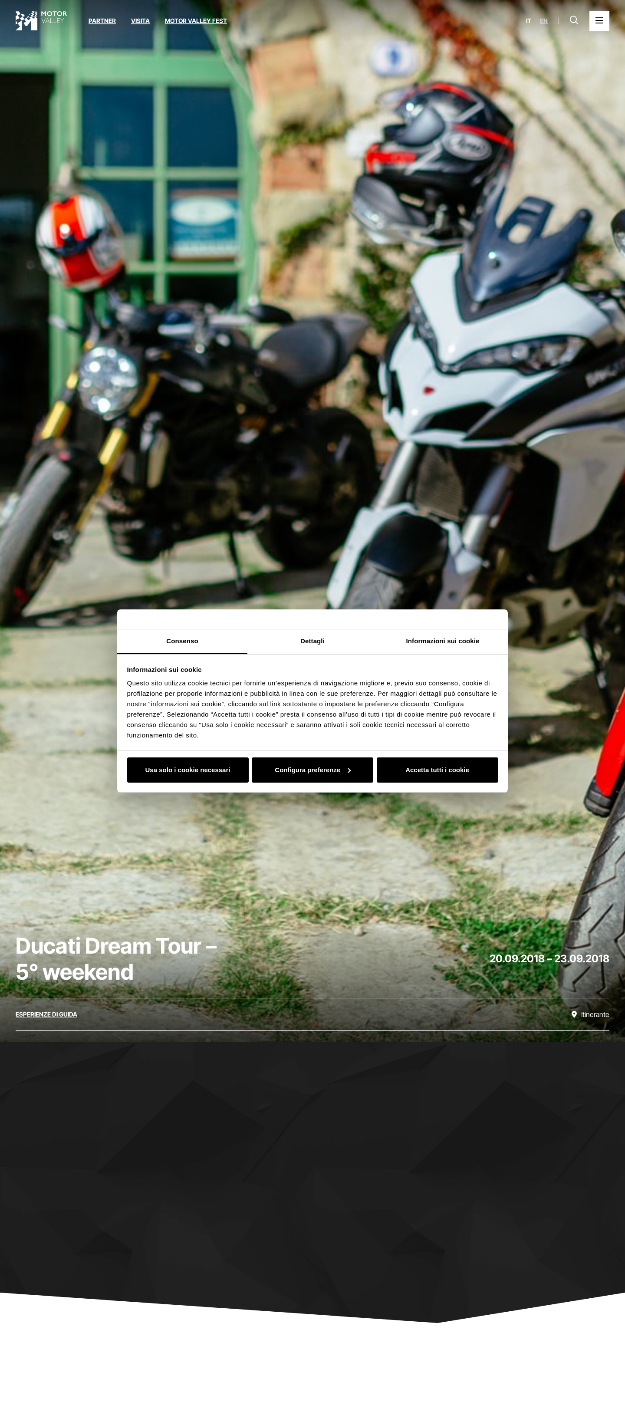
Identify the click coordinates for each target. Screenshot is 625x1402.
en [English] (544, 20)
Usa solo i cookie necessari (187, 769)
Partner (102, 20)
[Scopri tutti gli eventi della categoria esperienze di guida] (46, 1014)
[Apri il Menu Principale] (599, 21)
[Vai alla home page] (41, 20)
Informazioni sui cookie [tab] (443, 641)
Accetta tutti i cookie (437, 769)
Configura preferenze (313, 769)
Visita (140, 20)
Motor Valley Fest (196, 20)
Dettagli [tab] (312, 641)
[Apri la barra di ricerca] (574, 21)
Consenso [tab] (182, 641)
